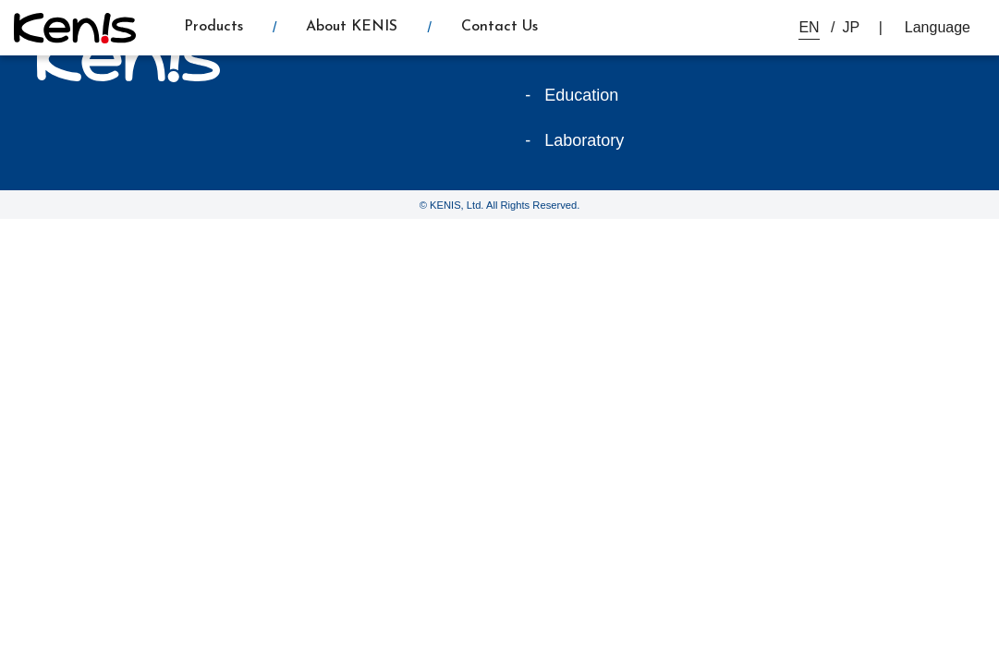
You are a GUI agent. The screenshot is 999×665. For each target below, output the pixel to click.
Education (581, 95)
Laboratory (584, 140)
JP (851, 27)
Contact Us (499, 26)
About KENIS (351, 26)
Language (937, 27)
